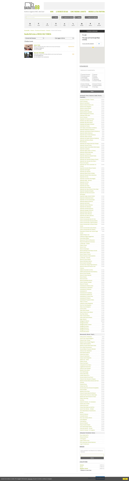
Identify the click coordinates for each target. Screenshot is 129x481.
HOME (51, 12)
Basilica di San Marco (85, 370)
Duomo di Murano (84, 414)
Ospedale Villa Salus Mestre (86, 122)
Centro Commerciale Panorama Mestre (89, 220)
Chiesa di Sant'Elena (84, 356)
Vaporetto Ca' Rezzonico (85, 154)
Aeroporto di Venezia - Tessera (87, 99)
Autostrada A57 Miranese (85, 289)
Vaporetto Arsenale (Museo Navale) (88, 168)
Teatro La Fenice (83, 301)
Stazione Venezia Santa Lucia (86, 104)
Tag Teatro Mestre (84, 314)
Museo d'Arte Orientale (85, 273)
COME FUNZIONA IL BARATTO (78, 12)
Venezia (48, 30)
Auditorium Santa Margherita (86, 303)
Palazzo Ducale (83, 361)
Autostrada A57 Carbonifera (86, 287)
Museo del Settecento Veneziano (87, 241)
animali (99, 25)
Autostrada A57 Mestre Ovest (86, 285)
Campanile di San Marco (85, 365)
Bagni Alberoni (83, 319)
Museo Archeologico (84, 248)
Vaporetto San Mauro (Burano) (87, 215)
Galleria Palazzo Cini (84, 234)
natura (90, 25)
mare (30, 25)
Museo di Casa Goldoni (85, 259)
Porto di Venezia (83, 101)
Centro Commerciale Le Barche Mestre (88, 222)
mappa (79, 17)
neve (56, 25)
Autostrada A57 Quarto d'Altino (87, 299)
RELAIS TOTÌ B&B (39, 52)
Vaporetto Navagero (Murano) (86, 210)
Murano (81, 412)
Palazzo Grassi (83, 245)
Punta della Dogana (84, 238)
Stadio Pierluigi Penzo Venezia (87, 113)
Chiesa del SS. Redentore (86, 336)
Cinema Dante (83, 308)
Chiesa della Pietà (84, 373)
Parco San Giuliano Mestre (86, 417)
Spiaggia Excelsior (84, 322)
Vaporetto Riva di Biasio (85, 187)
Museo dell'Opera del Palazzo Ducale (88, 250)
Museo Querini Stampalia (85, 263)
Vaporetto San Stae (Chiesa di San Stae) (89, 189)
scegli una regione (92, 17)
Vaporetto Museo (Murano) (86, 212)
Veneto (32, 30)
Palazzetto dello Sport (85, 115)
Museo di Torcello (84, 284)
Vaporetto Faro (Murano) (85, 206)
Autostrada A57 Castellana (86, 292)
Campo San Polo (84, 386)
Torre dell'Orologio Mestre (86, 426)
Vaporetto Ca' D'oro (84, 182)
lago (64, 25)
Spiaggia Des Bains (84, 326)
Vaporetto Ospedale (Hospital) (87, 191)
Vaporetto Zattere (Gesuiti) (86, 136)
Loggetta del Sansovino (85, 366)
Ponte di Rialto (83, 389)
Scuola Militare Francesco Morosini (88, 349)
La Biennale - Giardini (85, 243)
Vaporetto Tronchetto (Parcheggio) (87, 178)
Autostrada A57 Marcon (85, 298)
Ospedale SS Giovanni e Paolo (87, 119)
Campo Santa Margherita (85, 357)
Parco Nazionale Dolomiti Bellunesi (88, 442)
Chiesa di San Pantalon (85, 368)
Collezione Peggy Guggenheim (87, 236)
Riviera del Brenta (84, 437)
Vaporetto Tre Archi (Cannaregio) (87, 199)
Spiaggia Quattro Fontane (85, 324)
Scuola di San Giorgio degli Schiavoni (88, 264)
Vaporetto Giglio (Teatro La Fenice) (88, 150)
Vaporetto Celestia (84, 184)
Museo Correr (83, 247)
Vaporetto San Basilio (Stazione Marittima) (89, 138)
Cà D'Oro (82, 400)
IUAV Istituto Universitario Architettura (88, 127)
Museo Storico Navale (85, 252)
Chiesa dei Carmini (84, 354)
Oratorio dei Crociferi (84, 403)
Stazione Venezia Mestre (85, 108)
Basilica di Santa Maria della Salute (88, 345)
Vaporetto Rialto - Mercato (86, 180)
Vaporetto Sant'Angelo (85, 169)
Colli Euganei (83, 438)
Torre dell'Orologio (84, 372)
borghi (81, 25)
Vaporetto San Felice (84, 185)
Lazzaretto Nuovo (84, 416)
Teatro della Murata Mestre (86, 317)
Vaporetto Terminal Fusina (86, 145)
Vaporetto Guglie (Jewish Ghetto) (87, 196)
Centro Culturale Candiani (86, 282)
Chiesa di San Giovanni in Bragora (88, 379)
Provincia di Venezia (40, 30)
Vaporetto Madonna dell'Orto (86, 201)
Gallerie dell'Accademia (85, 343)
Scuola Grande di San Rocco (86, 377)
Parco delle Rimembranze (86, 347)
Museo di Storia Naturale (85, 275)
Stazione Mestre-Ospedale (86, 112)
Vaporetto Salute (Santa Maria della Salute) (90, 147)
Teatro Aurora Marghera (85, 307)
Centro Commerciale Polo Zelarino (87, 229)
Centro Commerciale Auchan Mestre (88, 227)
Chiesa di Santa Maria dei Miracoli (88, 393)
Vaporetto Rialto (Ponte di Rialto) (87, 173)
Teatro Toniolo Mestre (85, 315)
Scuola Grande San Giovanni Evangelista (89, 387)
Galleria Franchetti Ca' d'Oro (86, 270)
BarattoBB (26, 30)
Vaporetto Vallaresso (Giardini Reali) (88, 156)
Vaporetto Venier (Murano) (86, 213)
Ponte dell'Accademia (85, 352)
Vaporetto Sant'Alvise (84, 203)
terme (73, 25)
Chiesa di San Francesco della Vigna (88, 394)
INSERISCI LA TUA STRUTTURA (96, 12)
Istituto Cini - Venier (84, 359)
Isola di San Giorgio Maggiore (86, 338)
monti (47, 25)
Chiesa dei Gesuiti (84, 405)
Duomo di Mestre (84, 423)
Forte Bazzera (83, 421)
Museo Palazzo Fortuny (85, 254)
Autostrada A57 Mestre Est (86, 294)
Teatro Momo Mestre (84, 310)
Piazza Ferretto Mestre (85, 424)
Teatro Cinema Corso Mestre (86, 312)
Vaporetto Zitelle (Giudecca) (86, 133)
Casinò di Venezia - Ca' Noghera (87, 430)
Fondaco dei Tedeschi (85, 217)
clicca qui (30, 478)
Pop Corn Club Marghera (85, 305)
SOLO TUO (37, 45)
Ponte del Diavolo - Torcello (86, 428)
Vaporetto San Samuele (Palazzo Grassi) (89, 159)
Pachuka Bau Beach (84, 331)
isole (39, 25)
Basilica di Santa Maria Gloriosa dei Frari (89, 380)
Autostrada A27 (83, 291)
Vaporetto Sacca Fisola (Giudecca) (88, 134)
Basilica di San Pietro (85, 391)
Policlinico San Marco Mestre (86, 120)
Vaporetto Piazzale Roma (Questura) (88, 175)
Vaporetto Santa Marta (85, 157)
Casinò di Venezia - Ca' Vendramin (88, 402)
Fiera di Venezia (83, 117)
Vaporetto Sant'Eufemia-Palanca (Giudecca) (90, 131)
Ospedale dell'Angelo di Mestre (87, 124)
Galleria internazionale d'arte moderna (88, 271)
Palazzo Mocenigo (84, 398)
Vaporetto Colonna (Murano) (86, 205)
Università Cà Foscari (85, 126)
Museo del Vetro (83, 278)
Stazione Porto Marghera (85, 106)
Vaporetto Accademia (84, 148)
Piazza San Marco (84, 363)
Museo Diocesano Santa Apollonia (87, 256)
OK (125, 478)
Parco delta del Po (84, 435)
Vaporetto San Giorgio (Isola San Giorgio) (89, 143)
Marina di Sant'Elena (84, 103)
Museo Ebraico (83, 277)
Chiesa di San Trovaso (85, 340)
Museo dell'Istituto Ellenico (86, 261)
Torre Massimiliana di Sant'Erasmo (88, 410)
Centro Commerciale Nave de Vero (88, 219)
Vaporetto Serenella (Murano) (86, 208)
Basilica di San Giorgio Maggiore (87, 342)
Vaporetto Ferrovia (84, 176)
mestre (81, 466)
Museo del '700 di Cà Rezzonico (87, 240)
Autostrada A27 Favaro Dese (86, 296)
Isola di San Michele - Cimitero (87, 409)
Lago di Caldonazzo (84, 444)
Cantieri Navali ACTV (84, 375)
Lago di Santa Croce (84, 440)
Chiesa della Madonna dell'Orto (87, 407)
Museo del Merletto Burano (86, 280)
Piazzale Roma (83, 384)
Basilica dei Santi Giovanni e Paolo (88, 396)
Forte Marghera (83, 419)
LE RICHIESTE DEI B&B (62, 12)
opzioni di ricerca (68, 17)
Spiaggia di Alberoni (84, 321)
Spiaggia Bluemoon (84, 328)
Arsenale (82, 382)
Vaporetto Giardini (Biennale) (86, 152)
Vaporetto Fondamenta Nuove (86, 198)
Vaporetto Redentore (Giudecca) (87, 129)
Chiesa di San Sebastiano (86, 350)
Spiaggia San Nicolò (84, 329)
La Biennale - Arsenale (85, 257)
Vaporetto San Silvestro (85, 171)
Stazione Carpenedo (84, 110)
